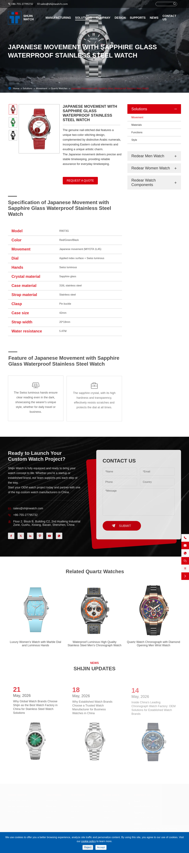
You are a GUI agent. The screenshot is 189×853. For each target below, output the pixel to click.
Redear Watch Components (143, 182)
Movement (41, 88)
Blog (104, 822)
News (154, 17)
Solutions (83, 17)
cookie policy (88, 841)
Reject (87, 847)
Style (134, 140)
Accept (101, 847)
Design (120, 17)
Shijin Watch (28, 17)
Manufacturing (58, 17)
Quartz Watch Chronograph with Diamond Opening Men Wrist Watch (153, 645)
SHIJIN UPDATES (95, 666)
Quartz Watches (59, 88)
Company (103, 17)
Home (16, 88)
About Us (107, 805)
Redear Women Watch (150, 168)
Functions (136, 132)
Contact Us (169, 17)
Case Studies (108, 811)
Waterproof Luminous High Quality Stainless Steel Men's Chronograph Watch (94, 645)
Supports (138, 17)
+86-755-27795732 (22, 4)
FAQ (73, 816)
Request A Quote (80, 180)
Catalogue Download (82, 800)
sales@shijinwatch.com (54, 4)
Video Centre (78, 805)
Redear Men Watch (147, 156)
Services (75, 811)
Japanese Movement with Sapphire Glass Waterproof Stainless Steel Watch (109, 88)
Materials (136, 125)
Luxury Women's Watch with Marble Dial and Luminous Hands (35, 645)
